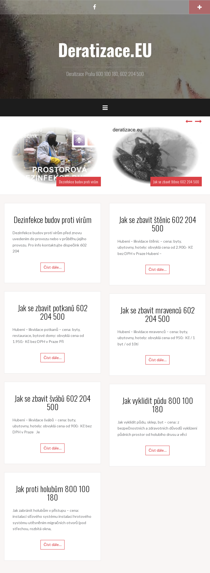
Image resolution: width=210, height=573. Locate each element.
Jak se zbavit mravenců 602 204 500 (157, 314)
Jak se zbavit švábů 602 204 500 (52, 402)
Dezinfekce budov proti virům (78, 181)
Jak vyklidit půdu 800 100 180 (157, 405)
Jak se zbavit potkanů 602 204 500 (53, 312)
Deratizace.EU (105, 49)
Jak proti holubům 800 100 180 (53, 493)
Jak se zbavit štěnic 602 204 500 (176, 181)
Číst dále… (52, 267)
